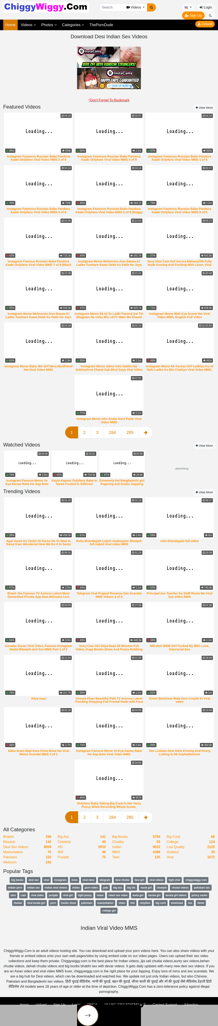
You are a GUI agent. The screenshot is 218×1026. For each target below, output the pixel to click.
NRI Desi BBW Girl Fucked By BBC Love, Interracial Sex (179, 647)
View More (204, 107)
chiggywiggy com (196, 880)
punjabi (53, 895)
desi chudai (122, 880)
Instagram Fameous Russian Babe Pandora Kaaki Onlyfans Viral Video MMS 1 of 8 (179, 158)
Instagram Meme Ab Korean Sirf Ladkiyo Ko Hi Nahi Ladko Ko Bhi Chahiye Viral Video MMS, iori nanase (179, 370)
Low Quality (176, 847)
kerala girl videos (176, 895)
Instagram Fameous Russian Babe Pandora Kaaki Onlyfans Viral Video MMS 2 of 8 (38, 158)
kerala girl (154, 895)
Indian (117, 847)
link (132, 903)
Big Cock (173, 837)
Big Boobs (120, 837)
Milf (60, 852)
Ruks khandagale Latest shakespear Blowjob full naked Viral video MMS (109, 542)
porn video (91, 887)
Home (10, 25)
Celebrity (64, 842)
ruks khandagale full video (179, 541)
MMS (116, 852)
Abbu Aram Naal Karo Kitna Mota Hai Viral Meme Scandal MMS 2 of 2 (38, 752)
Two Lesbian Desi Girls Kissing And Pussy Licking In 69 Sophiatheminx (180, 752)
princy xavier (199, 895)
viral (46, 880)
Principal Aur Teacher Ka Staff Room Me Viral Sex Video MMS (179, 595)
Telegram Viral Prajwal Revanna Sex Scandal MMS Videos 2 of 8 (108, 595)
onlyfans (145, 903)
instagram (60, 880)
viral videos (156, 880)
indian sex (33, 887)
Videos (28, 25)
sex (190, 903)
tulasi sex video (118, 895)
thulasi (18, 903)
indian (76, 887)
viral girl (68, 895)
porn (53, 903)
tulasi (100, 895)
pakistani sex (202, 887)
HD (60, 847)
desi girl (139, 880)
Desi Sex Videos (15, 847)
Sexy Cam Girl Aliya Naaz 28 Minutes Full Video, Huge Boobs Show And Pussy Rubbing (109, 647)
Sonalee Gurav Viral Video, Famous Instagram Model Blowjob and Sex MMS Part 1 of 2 (38, 647)
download (177, 903)
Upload (205, 24)
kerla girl (138, 895)
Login (206, 7)
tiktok (200, 903)
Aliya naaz (38, 698)
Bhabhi (8, 837)
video (122, 903)
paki (105, 887)
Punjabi (63, 857)
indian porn (15, 887)
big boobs (17, 880)
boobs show (68, 903)
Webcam (10, 862)
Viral (170, 857)
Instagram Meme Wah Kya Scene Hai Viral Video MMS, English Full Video (179, 315)
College (172, 842)
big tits (131, 887)
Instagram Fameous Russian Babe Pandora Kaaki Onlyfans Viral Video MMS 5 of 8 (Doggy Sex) (109, 212)
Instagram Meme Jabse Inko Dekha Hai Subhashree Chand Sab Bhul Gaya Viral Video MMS (109, 370)
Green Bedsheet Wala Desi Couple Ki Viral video (179, 700)
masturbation (105, 903)
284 (112, 432)
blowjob (161, 887)
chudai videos (180, 887)
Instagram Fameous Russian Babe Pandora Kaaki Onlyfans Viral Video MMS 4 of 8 (38, 210)
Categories (73, 25)
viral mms (89, 880)
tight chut (174, 880)
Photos (49, 25)
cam (23, 895)
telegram (105, 880)
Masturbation (13, 852)
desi (13, 895)
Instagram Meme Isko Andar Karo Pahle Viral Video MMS (109, 420)
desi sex (34, 880)
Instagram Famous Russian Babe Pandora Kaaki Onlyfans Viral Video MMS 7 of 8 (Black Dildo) (38, 265)
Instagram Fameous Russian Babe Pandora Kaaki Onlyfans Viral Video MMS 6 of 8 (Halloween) (179, 212)
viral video (37, 895)
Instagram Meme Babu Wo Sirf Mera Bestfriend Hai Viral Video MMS (38, 368)
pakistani (86, 903)
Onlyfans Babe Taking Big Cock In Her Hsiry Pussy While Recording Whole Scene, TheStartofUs (109, 807)
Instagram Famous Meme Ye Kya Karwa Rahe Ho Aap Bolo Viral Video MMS (27, 484)
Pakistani (10, 857)
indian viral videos (56, 887)
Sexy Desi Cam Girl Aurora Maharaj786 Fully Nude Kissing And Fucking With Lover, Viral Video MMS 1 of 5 (179, 265)
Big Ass (63, 837)
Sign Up (193, 15)
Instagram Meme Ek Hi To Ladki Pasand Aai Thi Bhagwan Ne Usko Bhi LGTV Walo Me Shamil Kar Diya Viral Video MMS (109, 317)
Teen (116, 857)
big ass (117, 887)
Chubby (118, 842)
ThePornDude (101, 25)
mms (74, 880)
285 (129, 432)
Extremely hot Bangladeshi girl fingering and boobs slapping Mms (121, 484)
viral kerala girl (36, 903)
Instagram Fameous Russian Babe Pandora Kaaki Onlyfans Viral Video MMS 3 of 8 (109, 158)
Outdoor (173, 852)
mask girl (146, 887)
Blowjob (9, 842)
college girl (109, 910)
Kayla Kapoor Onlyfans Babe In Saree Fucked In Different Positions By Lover (74, 484)
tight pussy (85, 895)
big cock (160, 903)
